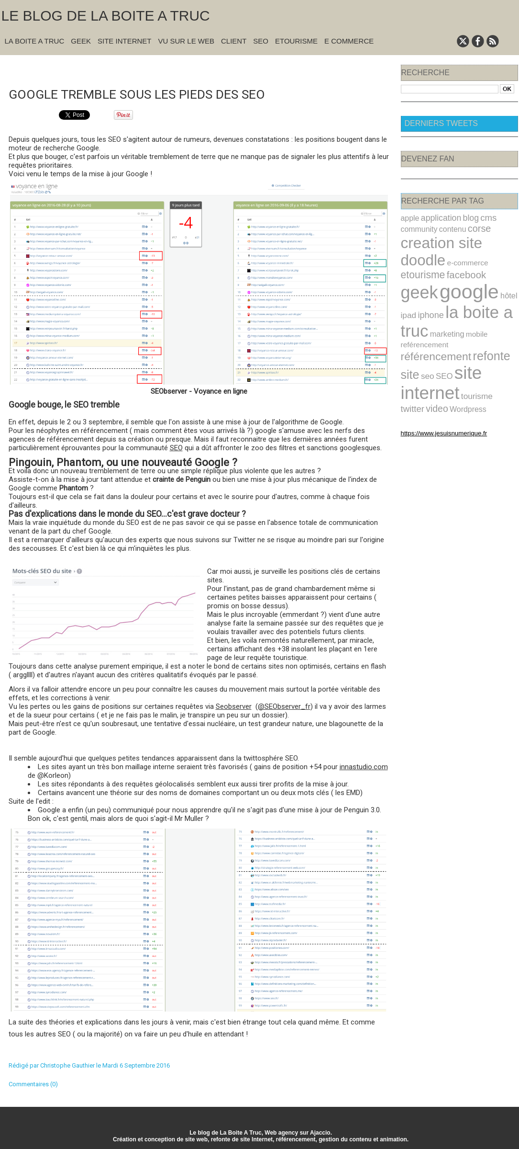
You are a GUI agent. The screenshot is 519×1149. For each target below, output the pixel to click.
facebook (495, 252)
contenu (446, 227)
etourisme (457, 252)
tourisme (467, 350)
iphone (427, 288)
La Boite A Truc (35, 41)
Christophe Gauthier (67, 1064)
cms (478, 217)
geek (417, 268)
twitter (493, 350)
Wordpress (437, 361)
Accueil (204, 68)
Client (233, 41)
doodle (493, 239)
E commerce (349, 41)
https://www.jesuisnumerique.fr (436, 384)
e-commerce (419, 253)
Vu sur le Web (186, 41)
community (417, 227)
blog (462, 217)
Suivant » (230, 68)
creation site (436, 239)
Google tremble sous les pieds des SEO (153, 92)
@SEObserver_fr (284, 705)
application (436, 217)
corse (470, 226)
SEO (260, 41)
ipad (407, 288)
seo (459, 333)
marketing (441, 304)
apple (409, 217)
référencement (475, 315)
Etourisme (296, 41)
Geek (81, 41)
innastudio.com (364, 766)
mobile (467, 304)
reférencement (421, 316)
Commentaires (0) (33, 1083)
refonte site (427, 332)
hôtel (495, 271)
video (410, 361)
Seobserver (234, 705)
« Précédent (174, 68)
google (460, 267)
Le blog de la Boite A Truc (105, 15)
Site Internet (125, 41)
